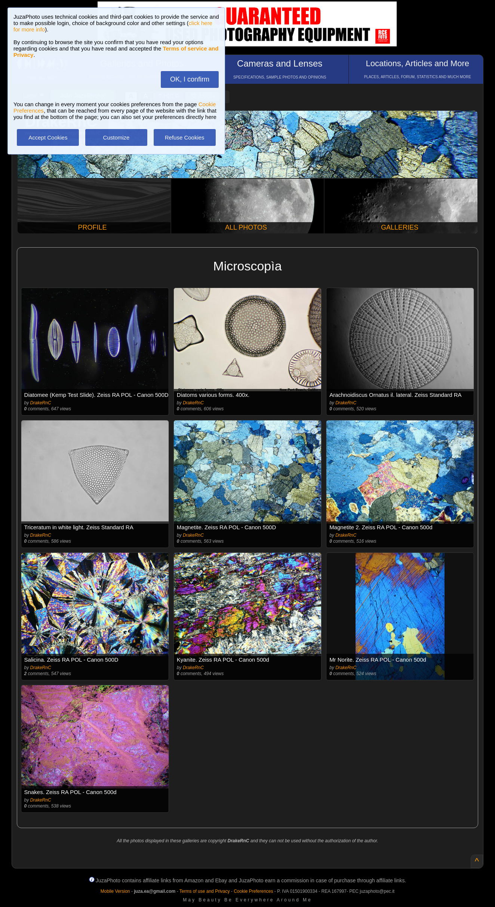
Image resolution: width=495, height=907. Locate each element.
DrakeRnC (40, 402)
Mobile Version (115, 891)
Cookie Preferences (253, 891)
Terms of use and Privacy (204, 891)
